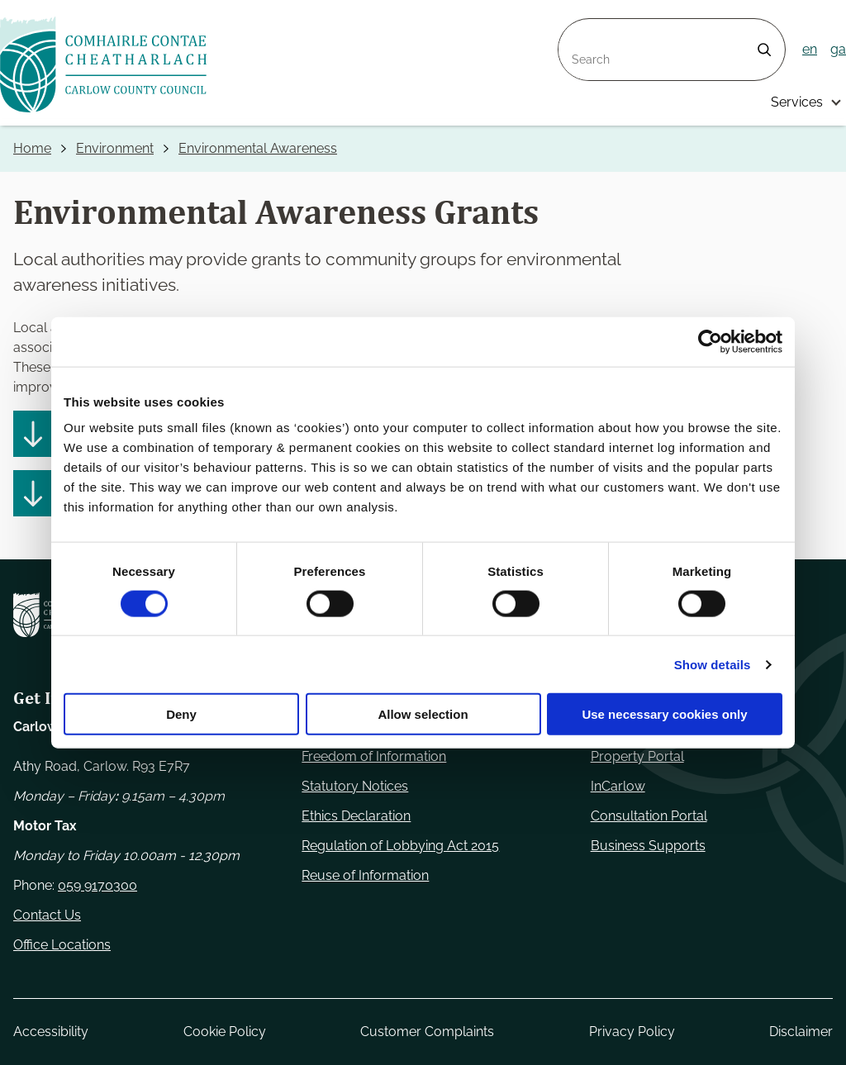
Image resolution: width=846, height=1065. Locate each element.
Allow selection (423, 714)
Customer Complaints (427, 1031)
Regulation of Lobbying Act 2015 (400, 845)
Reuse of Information (365, 875)
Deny (181, 714)
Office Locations (62, 945)
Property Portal (637, 756)
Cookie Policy (224, 1031)
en (809, 49)
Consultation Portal (649, 816)
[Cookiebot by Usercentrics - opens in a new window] (710, 341)
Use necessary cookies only (664, 714)
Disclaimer (801, 1031)
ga (838, 49)
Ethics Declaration (356, 816)
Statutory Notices (355, 786)
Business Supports (648, 845)
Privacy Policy (632, 1031)
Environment (115, 148)
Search (579, 28)
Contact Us (47, 915)
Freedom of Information (374, 756)
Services (797, 102)
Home (32, 148)
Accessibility (50, 1031)
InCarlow (618, 786)
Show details (712, 664)
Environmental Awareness (257, 148)
